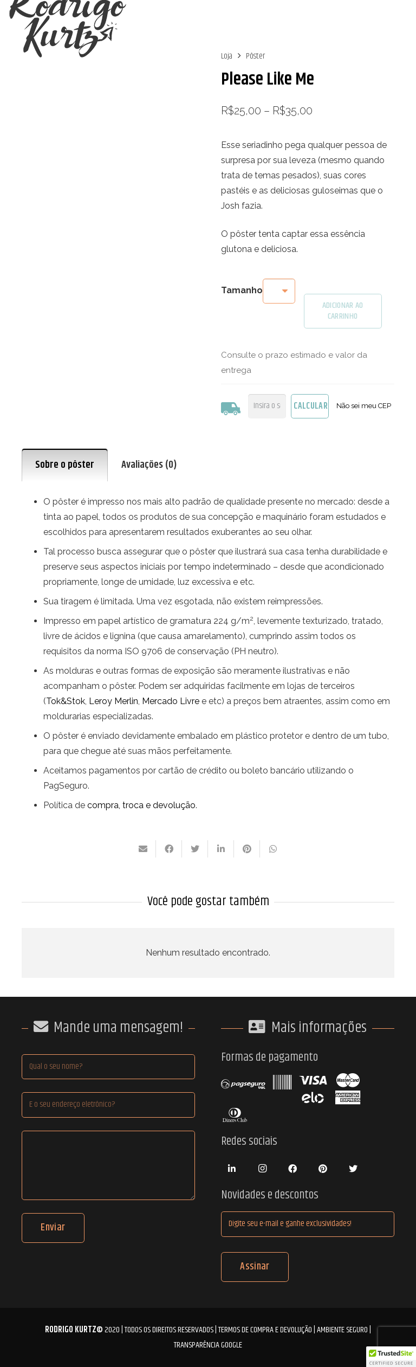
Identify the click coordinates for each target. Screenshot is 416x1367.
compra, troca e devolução (141, 805)
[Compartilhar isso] (169, 848)
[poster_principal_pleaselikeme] (108, 130)
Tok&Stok (65, 701)
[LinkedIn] (232, 1168)
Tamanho (242, 290)
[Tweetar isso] (195, 848)
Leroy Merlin (113, 701)
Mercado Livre (170, 701)
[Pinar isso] (247, 848)
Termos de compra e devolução (265, 1330)
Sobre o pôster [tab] (64, 465)
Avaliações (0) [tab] (149, 465)
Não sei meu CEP (363, 406)
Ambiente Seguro (342, 1330)
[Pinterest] (323, 1168)
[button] (391, 1356)
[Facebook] (292, 1168)
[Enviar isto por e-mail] (143, 848)
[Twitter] (353, 1168)
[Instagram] (262, 1168)
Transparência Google (208, 1345)
